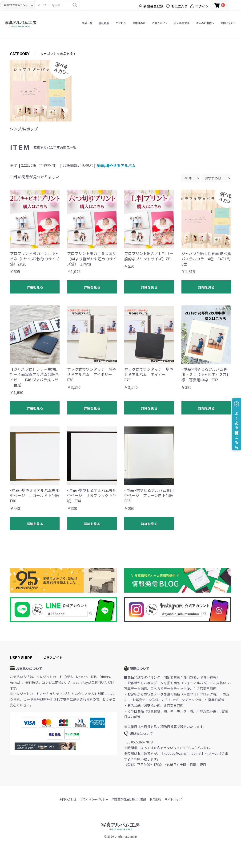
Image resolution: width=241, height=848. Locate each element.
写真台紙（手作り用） (40, 165)
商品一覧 (87, 23)
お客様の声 (139, 23)
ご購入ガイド (160, 23)
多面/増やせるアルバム (116, 165)
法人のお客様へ (205, 23)
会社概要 (104, 23)
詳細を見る (35, 287)
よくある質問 (181, 23)
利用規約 (155, 799)
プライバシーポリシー (94, 799)
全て (13, 165)
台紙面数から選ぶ (78, 165)
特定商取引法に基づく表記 (129, 799)
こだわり (121, 23)
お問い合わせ (228, 23)
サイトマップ (173, 799)
